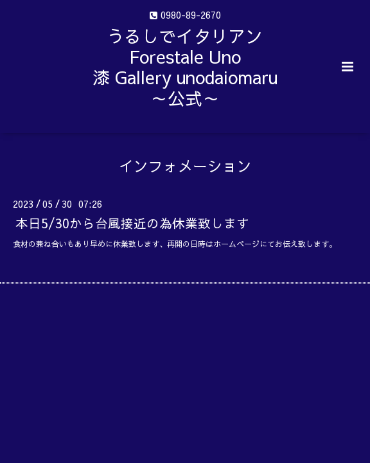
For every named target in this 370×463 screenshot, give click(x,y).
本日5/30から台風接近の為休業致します (132, 222)
